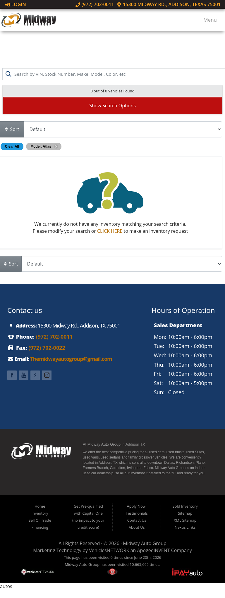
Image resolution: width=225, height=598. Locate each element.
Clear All (12, 146)
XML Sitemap (185, 520)
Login (15, 4)
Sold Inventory (185, 506)
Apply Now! (137, 506)
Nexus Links (185, 527)
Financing (40, 527)
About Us (137, 527)
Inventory (40, 513)
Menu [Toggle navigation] (207, 19)
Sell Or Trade (40, 520)
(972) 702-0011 (94, 4)
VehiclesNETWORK (109, 550)
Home (40, 506)
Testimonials (137, 513)
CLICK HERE (109, 231)
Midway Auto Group (144, 543)
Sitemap (185, 513)
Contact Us (136, 520)
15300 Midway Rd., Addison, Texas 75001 (169, 4)
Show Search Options (112, 105)
